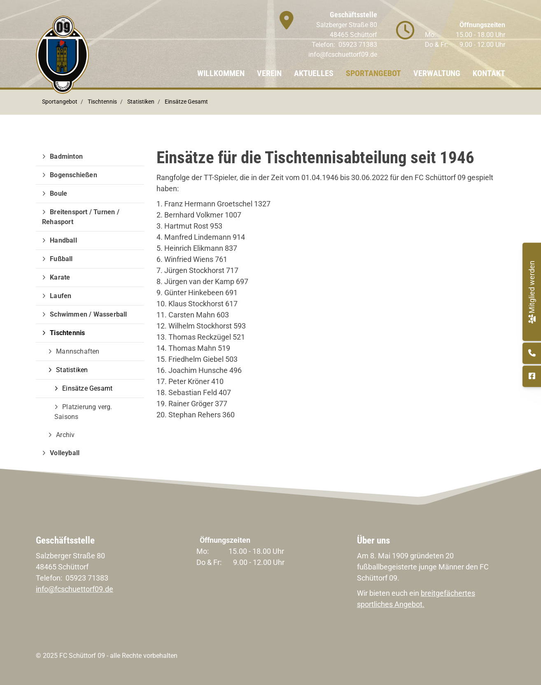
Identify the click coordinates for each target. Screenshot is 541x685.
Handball (63, 240)
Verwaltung (436, 73)
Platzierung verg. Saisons (83, 412)
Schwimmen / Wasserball (88, 314)
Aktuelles (313, 73)
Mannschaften (77, 351)
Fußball (61, 259)
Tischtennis (102, 101)
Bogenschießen (73, 175)
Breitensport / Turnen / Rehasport (80, 217)
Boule (58, 193)
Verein (269, 73)
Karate (60, 277)
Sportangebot (373, 73)
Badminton (66, 156)
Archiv (65, 435)
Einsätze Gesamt (186, 101)
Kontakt (489, 73)
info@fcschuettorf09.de (342, 54)
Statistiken (140, 101)
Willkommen (221, 73)
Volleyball (64, 453)
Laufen (60, 296)
